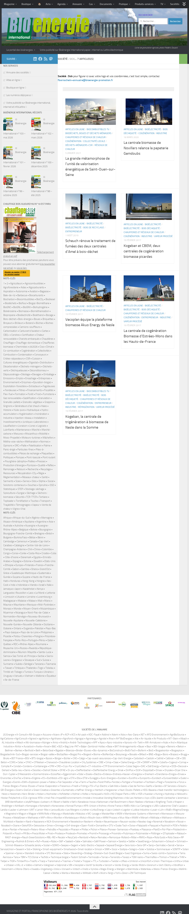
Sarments (8, 481)
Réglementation (11, 477)
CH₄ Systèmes (89, 762)
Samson (112, 841)
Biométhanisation (40, 311)
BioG (151, 750)
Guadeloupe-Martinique (23, 573)
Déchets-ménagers (30, 366)
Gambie (25, 569)
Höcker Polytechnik (10, 797)
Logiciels (41, 425)
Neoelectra (76, 821)
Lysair (154, 809)
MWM (135, 817)
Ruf (38, 841)
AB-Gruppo (35, 734)
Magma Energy (181, 809)
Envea (181, 774)
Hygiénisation (26, 413)
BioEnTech (130, 750)
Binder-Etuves (83, 750)
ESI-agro (63, 778)
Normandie (9, 616)
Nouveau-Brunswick (38, 616)
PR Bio (26, 833)
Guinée (7, 577)
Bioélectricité (153, 137)
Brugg (184, 754)
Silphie (42, 481)
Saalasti (69, 841)
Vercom (108, 865)
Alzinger (46, 742)
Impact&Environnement (68, 797)
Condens (27, 766)
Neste (98, 821)
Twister (115, 861)
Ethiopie (9, 565)
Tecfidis (45, 857)
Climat (49, 346)
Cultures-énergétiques (15, 362)
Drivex (159, 770)
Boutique (26, 4)
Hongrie (40, 580)
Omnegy (59, 825)
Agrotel (102, 738)
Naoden (20, 821)
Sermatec (161, 845)
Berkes (18, 750)
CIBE (101, 762)
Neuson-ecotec (128, 821)
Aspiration (8, 291)
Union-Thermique (162, 861)
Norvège (21, 616)
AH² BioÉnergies (124, 738)
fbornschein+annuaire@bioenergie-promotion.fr (85, 88)
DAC (143, 766)
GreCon (27, 789)
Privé (50, 833)
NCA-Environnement (57, 821)
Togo (40, 667)
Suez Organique (133, 853)
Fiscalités (48, 390)
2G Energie (8, 734)
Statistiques (9, 489)
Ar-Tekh (138, 742)
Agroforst (68, 738)
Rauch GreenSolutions (33, 837)
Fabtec (52, 782)
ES (43, 778)
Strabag (88, 853)
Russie (23, 648)
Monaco (7, 608)
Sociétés (174, 4)
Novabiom (170, 821)
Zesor (125, 873)
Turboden (104, 861)
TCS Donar (33, 857)
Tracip (42, 861)
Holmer (76, 793)
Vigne (16, 508)
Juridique (27, 421)
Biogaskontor (162, 750)
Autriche (19, 525)
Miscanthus (31, 433)
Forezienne (170, 782)
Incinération (41, 413)
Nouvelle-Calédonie (35, 620)
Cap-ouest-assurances (99, 758)
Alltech (19, 742)
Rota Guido (160, 837)
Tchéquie (19, 667)
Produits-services (144, 4)
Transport (45, 500)
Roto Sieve (173, 837)
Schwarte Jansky (33, 845)
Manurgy (56, 813)
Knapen (178, 801)
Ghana (34, 569)
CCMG (12, 762)
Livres (32, 425)
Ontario (17, 628)
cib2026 (33, 346)
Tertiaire (43, 496)
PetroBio (51, 829)
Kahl (73, 801)
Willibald (87, 873)
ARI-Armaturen (153, 742)
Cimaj (108, 762)
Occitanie (48, 624)
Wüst (103, 873)
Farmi (83, 782)
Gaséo (124, 786)
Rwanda (33, 648)
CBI (178, 758)
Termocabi (93, 857)
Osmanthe (101, 825)
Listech (116, 809)
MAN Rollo (43, 813)
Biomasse (23, 311)
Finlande (29, 565)
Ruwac (45, 841)
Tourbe (34, 500)
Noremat (157, 821)
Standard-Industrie (34, 853)
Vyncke (94, 869)
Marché (36, 429)
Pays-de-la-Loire (30, 632)
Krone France (115, 805)
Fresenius (65, 786)
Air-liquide (146, 738)
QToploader (169, 833)
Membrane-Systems (135, 813)
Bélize (32, 537)
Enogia (172, 774)
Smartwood (70, 849)
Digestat (33, 362)
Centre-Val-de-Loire (37, 545)
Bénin (41, 537)
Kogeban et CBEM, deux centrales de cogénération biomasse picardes (144, 259)
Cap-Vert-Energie (122, 758)
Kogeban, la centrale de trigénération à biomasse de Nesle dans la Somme (86, 430)
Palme (47, 445)
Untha (177, 861)
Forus (182, 782)
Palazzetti (142, 825)
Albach (183, 738)
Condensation (25, 354)
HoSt (106, 793)
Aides (23, 287)
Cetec (20, 762)
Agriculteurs (16, 283)
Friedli (75, 786)
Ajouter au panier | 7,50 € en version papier (15, 273)
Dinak (120, 770)
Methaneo (33, 817)
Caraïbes (7, 545)
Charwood (51, 762)
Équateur (51, 675)
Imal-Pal (49, 797)
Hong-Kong (28, 580)
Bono (165, 754)
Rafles (50, 465)
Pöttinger (156, 833)
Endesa (107, 774)
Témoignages (23, 504)
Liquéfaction (9, 425)
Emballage (49, 374)
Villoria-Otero (22, 869)
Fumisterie (48, 394)
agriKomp (44, 738)
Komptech (44, 805)
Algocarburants (36, 287)
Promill (93, 833)
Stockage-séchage (34, 489)
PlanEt (156, 829)
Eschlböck (52, 778)
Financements (34, 390)
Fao (76, 782)
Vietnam (29, 675)
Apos (102, 742)
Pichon (94, 829)
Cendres (15, 334)
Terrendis (115, 857)
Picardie (7, 636)
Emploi (19, 378)
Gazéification (29, 398)
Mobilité (43, 433)
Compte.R (6, 766)
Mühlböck (8, 821)
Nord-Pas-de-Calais (38, 612)
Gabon (15, 569)
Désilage (25, 374)
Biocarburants (36, 295)
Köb (133, 805)
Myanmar (8, 612)
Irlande (33, 584)
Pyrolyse (31, 465)
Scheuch (170, 841)
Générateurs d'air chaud (27, 406)
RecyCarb (72, 837)
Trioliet (76, 861)
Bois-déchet (9, 319)
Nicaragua (20, 612)
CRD (58, 766)
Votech (76, 869)
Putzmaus (128, 833)
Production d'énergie (14, 465)
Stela (66, 853)
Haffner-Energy (84, 789)
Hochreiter (51, 793)
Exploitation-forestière (15, 386)
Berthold (29, 750)
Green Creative (41, 789)
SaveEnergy (143, 841)
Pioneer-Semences (118, 829)
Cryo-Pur (67, 766)
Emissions (8, 378)
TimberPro (22, 861)
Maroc (47, 600)
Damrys (165, 766)
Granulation (44, 398)
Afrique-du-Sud (21, 517)
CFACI (29, 762)
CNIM (154, 762)
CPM (51, 766)
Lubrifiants (8, 429)
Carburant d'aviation (29, 330)
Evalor (184, 778)
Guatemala (43, 573)
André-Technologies (80, 742)
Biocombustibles (25, 299)
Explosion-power (38, 782)
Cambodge (9, 541)
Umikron (133, 861)
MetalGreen (19, 817)
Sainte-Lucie (44, 652)
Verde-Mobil (138, 865)
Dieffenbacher (83, 770)
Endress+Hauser (121, 774)
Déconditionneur (38, 370)
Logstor (126, 809)
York (117, 873)
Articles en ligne (75, 137)
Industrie (161, 141)
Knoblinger (7, 805)
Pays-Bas (51, 628)
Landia (3, 809)
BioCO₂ (39, 299)
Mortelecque (71, 817)
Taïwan (8, 667)
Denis (27, 770)
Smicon (98, 849)
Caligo (82, 758)
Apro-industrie (114, 742)
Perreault (24, 829)
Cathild (159, 758)
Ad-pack (82, 734)
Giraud (181, 786)
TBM (23, 857)
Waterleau (146, 869)
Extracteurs (35, 386)
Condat (17, 766)
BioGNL (17, 307)
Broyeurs (8, 323)
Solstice (151, 849)
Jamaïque (8, 588)
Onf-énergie (72, 825)
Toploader (8, 500)
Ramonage (9, 469)
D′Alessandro (24, 774)
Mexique (31, 604)
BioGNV (27, 307)
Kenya (40, 588)
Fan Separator (65, 782)
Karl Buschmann (118, 801)
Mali (40, 600)
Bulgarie (7, 537)
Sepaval (100, 845)
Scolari (46, 845)
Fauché (92, 782)
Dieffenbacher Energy (104, 770)
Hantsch (99, 789)
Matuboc (80, 813)
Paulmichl (166, 825)
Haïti (5, 580)
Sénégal (28, 663)
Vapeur (36, 504)
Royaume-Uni (10, 648)
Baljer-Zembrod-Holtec (93, 746)
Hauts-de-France (41, 577)
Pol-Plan (166, 829)
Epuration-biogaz (42, 382)
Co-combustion (11, 350)
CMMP (146, 762)
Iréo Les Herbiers (134, 797)
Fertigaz (126, 782)
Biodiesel (50, 299)
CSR (28, 358)
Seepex (65, 845)
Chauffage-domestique (28, 342)
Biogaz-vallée (48, 754)
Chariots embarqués (29, 338)
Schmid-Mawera (13, 845)
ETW (85, 778)
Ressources (9, 473)
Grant (19, 789)
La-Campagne (144, 805)
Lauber (12, 809)
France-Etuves (27, 786)
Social (50, 481)
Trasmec (66, 861)
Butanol (30, 323)
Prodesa (59, 833)
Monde (17, 608)
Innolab (87, 797)
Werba (65, 873)
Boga (158, 754)
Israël (42, 584)
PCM (175, 825)
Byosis (49, 758)
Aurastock (29, 746)
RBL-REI (51, 837)
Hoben (40, 793)
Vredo (85, 869)
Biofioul (22, 303)
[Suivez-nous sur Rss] (46, 59)
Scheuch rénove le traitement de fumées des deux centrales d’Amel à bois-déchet (90, 254)
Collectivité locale (94, 149)
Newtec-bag (144, 821)
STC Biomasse (54, 853)
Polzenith (8, 833)
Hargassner (111, 789)
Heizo (5, 793)
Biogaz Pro (75, 754)
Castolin (150, 758)
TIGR (12, 861)
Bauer (141, 746)
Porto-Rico (20, 640)
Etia (79, 778)
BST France (17, 758)
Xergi (110, 873)
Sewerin (20, 849)
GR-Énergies (7, 789)
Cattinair (170, 758)
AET (142, 734)
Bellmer (9, 750)
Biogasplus (177, 750)
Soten (186, 849)
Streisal (98, 853)
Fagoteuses (49, 386)
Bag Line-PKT (72, 746)
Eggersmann (69, 774)
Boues (37, 319)
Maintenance (23, 429)
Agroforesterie (10, 287)
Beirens (171, 746)
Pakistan (39, 628)
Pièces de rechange (29, 453)
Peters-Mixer (38, 829)
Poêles (31, 461)
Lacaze (182, 805)
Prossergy (104, 833)
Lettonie (51, 592)
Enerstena (161, 774)
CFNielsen (39, 762)
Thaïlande (31, 667)
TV (161, 4)
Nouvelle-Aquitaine (13, 620)
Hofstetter (64, 793)
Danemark (26, 557)
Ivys (147, 797)
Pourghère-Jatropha (15, 461)
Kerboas (149, 801)
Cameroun (22, 541)
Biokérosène (9, 311)
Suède (18, 663)
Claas (116, 762)
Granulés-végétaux (32, 402)
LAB (156, 805)
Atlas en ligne (13, 80)
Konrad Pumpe (74, 805)
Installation (39, 417)
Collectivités (43, 350)
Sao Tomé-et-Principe (24, 656)
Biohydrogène (40, 307)
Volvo (57, 869)
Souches (32, 485)
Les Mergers (72, 809)
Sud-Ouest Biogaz (113, 853)
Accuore (47, 734)
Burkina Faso (20, 537)
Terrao (104, 857)
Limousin (9, 596)
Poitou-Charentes (23, 636)
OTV (111, 825)
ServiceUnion (7, 849)
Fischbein (150, 782)
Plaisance (146, 829)
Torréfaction (22, 500)
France (39, 565)
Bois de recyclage (93, 235)
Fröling (84, 786)
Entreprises (44, 378)
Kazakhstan (29, 588)
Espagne (17, 561)
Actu (48, 4)
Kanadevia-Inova (86, 801)
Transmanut (54, 861)
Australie (7, 525)
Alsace (6, 521)
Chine (37, 549)
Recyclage (46, 469)
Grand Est (45, 569)
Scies (18, 481)
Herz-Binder (28, 793)
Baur (149, 746)
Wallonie (40, 675)
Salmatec (87, 841)
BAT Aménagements (125, 746)
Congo (6, 553)
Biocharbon (9, 299)
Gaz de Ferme (136, 786)
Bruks (6, 758)
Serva (179, 845)
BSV (27, 758)
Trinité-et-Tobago (12, 671)
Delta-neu (17, 770)
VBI (70, 865)
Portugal (32, 640)
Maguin (22, 813)
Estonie (28, 561)
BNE (151, 754)
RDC (15, 644)
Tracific (33, 861)
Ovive (132, 825)
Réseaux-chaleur (31, 477)
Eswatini (38, 561)
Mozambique (47, 608)
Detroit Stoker (50, 770)
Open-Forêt (87, 825)
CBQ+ (6, 334)
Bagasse (44, 291)
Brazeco (174, 754)
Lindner (85, 809)
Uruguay (7, 675)
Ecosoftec (56, 774)
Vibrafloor (178, 865)
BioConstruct (116, 750)
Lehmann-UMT (26, 809)
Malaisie (22, 600)
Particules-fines (25, 449)
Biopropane (9, 315)
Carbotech (139, 758)
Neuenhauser (111, 821)
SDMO (55, 845)
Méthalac (155, 817)
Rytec (54, 841)
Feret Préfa (104, 782)
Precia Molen (38, 833)
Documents (106, 4)
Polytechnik (179, 829)
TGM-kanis (137, 857)
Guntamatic (68, 789)
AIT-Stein (173, 738)
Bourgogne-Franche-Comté (17, 533)
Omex (50, 825)
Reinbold (83, 837)
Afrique (7, 517)
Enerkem (149, 774)
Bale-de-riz (9, 295)
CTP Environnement (113, 766)
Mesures (18, 433)
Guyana (16, 577)
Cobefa (163, 762)
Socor (115, 849)
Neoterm (88, 821)
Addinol (105, 734)
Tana (16, 857)
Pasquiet (153, 825)
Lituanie (21, 596)
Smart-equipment (52, 849)
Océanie (7, 628)
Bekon (180, 746)
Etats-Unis (49, 561)
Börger (58, 758)
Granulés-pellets (11, 402)
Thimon (163, 857)
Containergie (40, 766)
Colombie (47, 549)
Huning (159, 793)
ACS (73, 734)
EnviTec (17, 778)
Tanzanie (39, 663)
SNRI (107, 849)
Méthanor (167, 817)
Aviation (34, 291)
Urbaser (10, 865)
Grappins (49, 402)
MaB (168, 809)
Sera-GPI (141, 845)
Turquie (38, 671)
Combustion (9, 354)
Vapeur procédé (163, 244)
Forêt (30, 394)
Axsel (47, 746)
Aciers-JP (58, 734)
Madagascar (9, 600)
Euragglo (94, 778)
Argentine (41, 521)
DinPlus (130, 770)
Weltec (55, 873)
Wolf (95, 873)
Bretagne (39, 533)
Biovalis (133, 754)
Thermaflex (151, 857)
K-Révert (55, 801)
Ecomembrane (41, 774)
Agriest (33, 738)
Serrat (171, 845)
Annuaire (77, 4)
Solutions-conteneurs (14, 485)
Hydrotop (169, 793)
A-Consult (21, 734)
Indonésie (22, 584)
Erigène (36, 778)
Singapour (17, 660)
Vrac (23, 508)
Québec (7, 644)
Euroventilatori (170, 778)
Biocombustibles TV (98, 137)
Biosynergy (121, 754)
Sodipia (123, 849)
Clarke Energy (128, 762)
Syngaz (21, 493)
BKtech (143, 754)
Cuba (53, 553)
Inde (13, 584)
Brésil (49, 533)
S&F (61, 841)
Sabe (77, 841)
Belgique (23, 529)
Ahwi (111, 738)
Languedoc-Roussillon (14, 592)
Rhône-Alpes (27, 644)
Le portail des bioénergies (19, 49)
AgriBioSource (177, 734)
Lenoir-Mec (43, 809)
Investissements (12, 421)
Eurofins (133, 778)
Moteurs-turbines (31, 437)
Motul (83, 817)
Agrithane (56, 738)
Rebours (21, 469)
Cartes (45, 330)
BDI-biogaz (159, 746)
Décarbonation (10, 366)
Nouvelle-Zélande (32, 624)
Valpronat (61, 865)
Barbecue (22, 295)
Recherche (33, 469)
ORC (17, 445)
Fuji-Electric (101, 786)
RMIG (142, 837)
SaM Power (100, 841)
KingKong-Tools (164, 801)
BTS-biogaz (38, 758)
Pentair (13, 829)
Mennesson (167, 813)
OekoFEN (27, 825)
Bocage (49, 315)
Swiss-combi (158, 853)
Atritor (18, 746)
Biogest (87, 754)
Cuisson (36, 358)
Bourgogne (45, 529)
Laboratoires (40, 421)
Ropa (149, 837)
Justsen (45, 801)
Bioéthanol (38, 315)
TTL (95, 861)
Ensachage (30, 378)
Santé (45, 477)
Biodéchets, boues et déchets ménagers (88, 141)
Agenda (61, 4)
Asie (51, 521)
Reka (93, 837)
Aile (136, 738)
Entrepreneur (73, 239)
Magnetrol (11, 813)
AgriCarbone (6, 738)
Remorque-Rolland (119, 837)
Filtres (22, 390)
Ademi (115, 734)
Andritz (64, 742)
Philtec (85, 829)
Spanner (9, 853)
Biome (96, 754)
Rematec (102, 837)
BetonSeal (48, 750)
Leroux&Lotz (57, 809)
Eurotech (156, 778)
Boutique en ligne (15, 87)
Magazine (9, 4)
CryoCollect (80, 766)
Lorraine (31, 596)
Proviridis (116, 833)
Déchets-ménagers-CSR (79, 153)
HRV (133, 793)
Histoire (7, 409)
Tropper (87, 861)
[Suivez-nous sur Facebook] (40, 59)
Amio (55, 742)
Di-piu (71, 770)
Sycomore (172, 853)
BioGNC (7, 307)
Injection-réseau (23, 417)
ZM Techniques (138, 873)
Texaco (125, 857)
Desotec (36, 770)
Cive (42, 346)
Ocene (16, 825)
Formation (20, 394)
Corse (15, 553)
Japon (18, 588)
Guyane (26, 577)
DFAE (63, 770)
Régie (41, 473)
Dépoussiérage (11, 374)
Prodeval (70, 833)
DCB (174, 766)
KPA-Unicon (90, 805)
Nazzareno (39, 821)
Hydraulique (33, 409)
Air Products (160, 738)
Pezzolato (63, 829)
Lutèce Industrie (140, 809)
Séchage (31, 493)
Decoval (182, 766)
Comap (183, 762)
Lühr (161, 809)
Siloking (37, 849)
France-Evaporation (47, 786)
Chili (30, 549)
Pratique (123, 4)
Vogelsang (46, 869)
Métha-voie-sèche (13, 441)
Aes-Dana (133, 734)
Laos (30, 592)
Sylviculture (9, 493)
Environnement (11, 382)
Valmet (38, 865)
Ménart (144, 817)
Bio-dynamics (100, 750)
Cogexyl (173, 762)
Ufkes (124, 861)
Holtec (85, 793)
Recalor (61, 837)
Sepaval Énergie (114, 845)
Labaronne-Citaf (168, 805)
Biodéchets (11, 303)
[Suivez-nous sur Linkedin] (35, 59)
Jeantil (160, 797)
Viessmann (7, 869)
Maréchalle (68, 813)
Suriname (8, 663)
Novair (180, 821)
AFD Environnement (157, 734)
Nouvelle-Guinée (12, 624)
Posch (18, 833)
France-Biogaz (10, 786)
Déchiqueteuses (19, 370)
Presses (41, 461)
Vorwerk (66, 869)
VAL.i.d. (20, 865)
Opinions (7, 445)
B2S (60, 746)
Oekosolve (39, 825)
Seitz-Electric (87, 845)
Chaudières (47, 338)
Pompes (20, 457)
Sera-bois (130, 845)
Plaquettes (47, 453)
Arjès (165, 742)
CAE (75, 758)
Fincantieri (138, 782)
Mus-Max (125, 817)
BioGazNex (62, 754)
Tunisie (28, 671)
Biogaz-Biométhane (39, 303)
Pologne (38, 636)
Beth (38, 750)
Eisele (89, 774)
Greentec (55, 789)
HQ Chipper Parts (120, 793)
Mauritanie (19, 604)
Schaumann (158, 841)
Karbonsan (102, 801)
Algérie (35, 517)
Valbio (29, 865)
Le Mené (39, 592)
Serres (26, 481)
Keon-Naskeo (136, 801)
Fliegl (160, 782)
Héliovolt (181, 793)
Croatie (45, 553)
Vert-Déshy (165, 865)
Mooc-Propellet (11, 437)
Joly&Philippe (32, 801)
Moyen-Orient (30, 608)
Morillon (58, 817)
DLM (138, 770)
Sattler (132, 841)
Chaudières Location (69, 762)
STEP (20, 489)
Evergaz (7, 782)
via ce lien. (22, 268)
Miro (49, 817)
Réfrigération (86, 415)
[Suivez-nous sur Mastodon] (51, 59)
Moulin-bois (94, 817)
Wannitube (132, 869)
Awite (39, 746)
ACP (67, 734)
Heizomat (15, 793)
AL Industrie (8, 742)
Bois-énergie (25, 319)
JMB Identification (14, 801)
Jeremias (182, 797)
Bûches (39, 323)
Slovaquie (29, 660)
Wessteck (75, 873)
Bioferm (142, 750)
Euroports (145, 778)
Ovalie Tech (121, 825)
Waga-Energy (107, 869)
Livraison (22, 425)
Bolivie (33, 529)
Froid (38, 394)
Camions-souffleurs (29, 326)
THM (182, 857)
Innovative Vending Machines (108, 797)
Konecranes (58, 805)
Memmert (153, 813)
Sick (29, 849)
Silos (34, 481)
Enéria (27, 778)
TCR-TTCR (31, 496)
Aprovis (128, 742)
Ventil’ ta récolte (94, 865)
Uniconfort (145, 861)
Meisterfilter (108, 813)
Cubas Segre (132, 766)
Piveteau (134, 829)
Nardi (28, 821)
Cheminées (21, 346)
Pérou (42, 640)
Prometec (82, 833)
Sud (38, 660)
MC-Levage (93, 813)
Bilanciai (70, 750)
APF (95, 742)
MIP (43, 817)
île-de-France (12, 679)
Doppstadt (148, 770)
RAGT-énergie (12, 837)
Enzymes (26, 382)
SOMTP (176, 849)
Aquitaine (29, 521)
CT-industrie (94, 766)
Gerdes (158, 786)
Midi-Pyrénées (46, 604)
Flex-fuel (8, 394)
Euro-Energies (108, 778)
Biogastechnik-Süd (10, 754)
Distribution (46, 362)
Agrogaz (79, 738)
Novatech (6, 825)
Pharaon (75, 829)
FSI (91, 786)
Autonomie (21, 291)
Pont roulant (49, 457)
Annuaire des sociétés (17, 72)
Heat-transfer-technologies (172, 789)
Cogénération (73, 149)
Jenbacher (170, 797)
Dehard (5, 770)
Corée (23, 553)
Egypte (37, 557)
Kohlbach (19, 805)
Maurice (7, 604)
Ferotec (116, 782)
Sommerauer (163, 849)
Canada (33, 541)
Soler (141, 849)
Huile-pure (19, 409)
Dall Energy (153, 766)
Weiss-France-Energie (165, 869)
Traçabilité (8, 504)
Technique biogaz (60, 857)
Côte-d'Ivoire (11, 557)
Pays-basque (12, 632)
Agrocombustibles (34, 283)
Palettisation (35, 445)
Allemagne (46, 517)
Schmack (181, 841)
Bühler (67, 758)
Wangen (121, 869)
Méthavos (179, 817)
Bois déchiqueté (151, 236)
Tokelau (49, 667)
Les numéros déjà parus (18, 95)
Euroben (122, 778)
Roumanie (41, 644)
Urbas (186, 861)
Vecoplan (79, 865)
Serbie (41, 656)
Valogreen (49, 865)
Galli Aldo (114, 786)
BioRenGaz (108, 754)
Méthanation (31, 441)
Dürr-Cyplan (9, 774)
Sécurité (20, 496)
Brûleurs (19, 323)
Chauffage (8, 342)
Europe (19, 565)
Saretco (122, 841)
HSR (140, 793)
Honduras (15, 580)
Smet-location (85, 849)
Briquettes (48, 319)
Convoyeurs (40, 354)
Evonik (16, 782)
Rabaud (181, 833)
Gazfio (149, 786)
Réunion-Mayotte (27, 652)
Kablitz (66, 801)
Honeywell (96, 793)
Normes (44, 441)
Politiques (8, 457)
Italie (49, 584)
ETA (72, 778)
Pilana (103, 829)
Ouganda (28, 628)
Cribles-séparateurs (13, 358)
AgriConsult (21, 738)
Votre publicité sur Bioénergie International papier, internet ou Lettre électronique (81, 49)
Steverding (76, 853)
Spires (19, 853)
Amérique (17, 521)
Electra (97, 774)
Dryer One (180, 770)
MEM (119, 813)
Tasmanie (51, 663)
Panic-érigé (9, 449)
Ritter (134, 837)
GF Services (170, 786)
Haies (44, 406)
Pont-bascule (33, 457)
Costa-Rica (33, 553)
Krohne (102, 805)
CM (138, 762)
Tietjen (4, 861)
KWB (126, 805)
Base (109, 746)
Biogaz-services (30, 754)
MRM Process (110, 817)
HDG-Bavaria (149, 789)
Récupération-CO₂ (26, 473)
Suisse (46, 660)
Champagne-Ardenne (14, 549)
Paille (24, 445)
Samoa (6, 656)
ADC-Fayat (94, 734)
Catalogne (19, 545)
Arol (173, 742)
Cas (91, 4)
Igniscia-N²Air (36, 797)
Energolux (137, 774)
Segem (74, 845)
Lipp (108, 809)
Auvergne (30, 525)
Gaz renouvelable (12, 398)
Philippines (46, 632)
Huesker (148, 793)
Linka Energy (97, 809)
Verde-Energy (122, 865)
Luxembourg (44, 596)
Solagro (133, 849)
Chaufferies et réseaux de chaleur (85, 145)
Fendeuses (11, 390)
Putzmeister (142, 833)
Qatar (50, 640)
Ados (123, 734)
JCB (153, 797)
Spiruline (43, 485)
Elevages (36, 374)
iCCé (25, 797)
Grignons (8, 406)
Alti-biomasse (32, 742)
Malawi (32, 600)
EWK (24, 782)
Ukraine (48, 671)
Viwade (35, 869)
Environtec (5, 778)
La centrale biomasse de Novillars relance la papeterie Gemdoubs (146, 156)
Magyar (32, 813)
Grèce (6, 573)
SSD (52, 485)
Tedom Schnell (78, 857)
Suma (146, 853)
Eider (81, 774)
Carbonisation (10, 330)
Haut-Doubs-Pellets (129, 789)
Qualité (41, 465)
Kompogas (31, 805)
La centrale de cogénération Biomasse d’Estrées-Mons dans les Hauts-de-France (148, 344)
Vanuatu (18, 675)
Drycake (169, 770)
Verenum (152, 865)
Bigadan (59, 750)
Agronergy (91, 738)
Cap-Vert (44, 541)
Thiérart (173, 857)
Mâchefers (48, 437)
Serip (151, 845)
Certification (28, 334)
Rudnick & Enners (25, 841)
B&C (54, 746)
